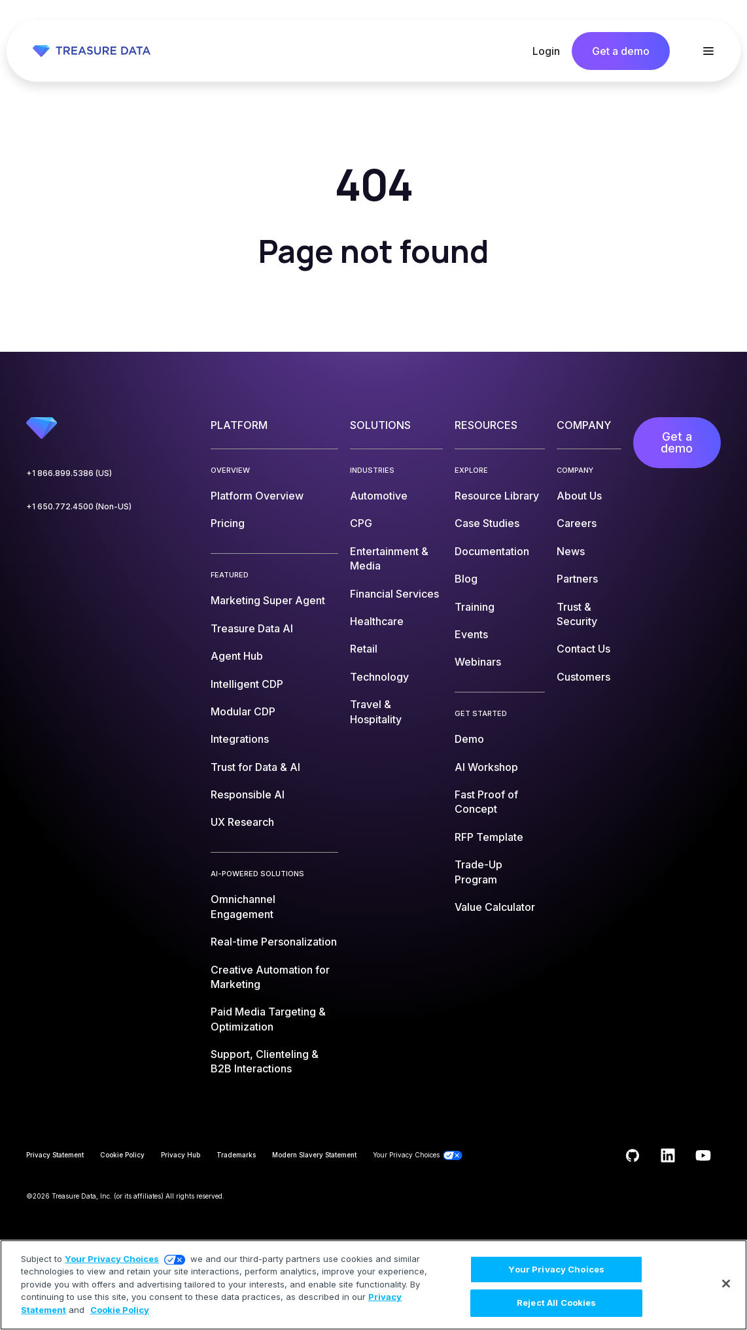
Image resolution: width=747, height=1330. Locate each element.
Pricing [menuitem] (228, 523)
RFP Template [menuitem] (489, 837)
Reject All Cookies (556, 1302)
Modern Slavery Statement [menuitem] (314, 1155)
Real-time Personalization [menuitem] (274, 941)
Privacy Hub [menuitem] (180, 1155)
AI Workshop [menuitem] (486, 767)
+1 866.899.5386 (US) (69, 473)
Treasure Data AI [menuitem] (252, 628)
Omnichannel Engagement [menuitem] (243, 906)
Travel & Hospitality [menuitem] (376, 711)
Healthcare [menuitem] (377, 621)
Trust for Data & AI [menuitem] (255, 767)
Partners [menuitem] (577, 578)
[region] (373, 1285)
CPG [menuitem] (361, 523)
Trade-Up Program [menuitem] (478, 871)
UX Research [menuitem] (242, 821)
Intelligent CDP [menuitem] (247, 684)
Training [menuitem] (475, 606)
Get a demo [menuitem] (677, 442)
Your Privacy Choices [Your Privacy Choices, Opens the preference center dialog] (556, 1269)
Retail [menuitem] (363, 648)
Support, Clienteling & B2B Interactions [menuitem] (265, 1061)
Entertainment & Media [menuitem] (389, 558)
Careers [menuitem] (577, 523)
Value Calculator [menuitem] (495, 906)
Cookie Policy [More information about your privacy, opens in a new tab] (119, 1309)
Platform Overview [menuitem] (257, 495)
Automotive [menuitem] (379, 495)
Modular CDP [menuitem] (243, 711)
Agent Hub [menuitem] (237, 655)
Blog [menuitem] (466, 578)
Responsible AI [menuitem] (248, 794)
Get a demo (621, 51)
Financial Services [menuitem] (394, 593)
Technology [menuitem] (379, 676)
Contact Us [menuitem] (583, 648)
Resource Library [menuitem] (497, 495)
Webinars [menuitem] (478, 661)
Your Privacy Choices (112, 1258)
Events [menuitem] (471, 634)
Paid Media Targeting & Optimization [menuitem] (268, 1018)
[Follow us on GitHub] (632, 1155)
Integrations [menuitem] (240, 738)
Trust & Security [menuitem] (577, 614)
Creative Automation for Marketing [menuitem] (270, 977)
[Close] (726, 1283)
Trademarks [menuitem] (236, 1155)
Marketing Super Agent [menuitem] (268, 600)
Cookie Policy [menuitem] (122, 1155)
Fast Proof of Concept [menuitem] (486, 801)
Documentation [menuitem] (492, 551)
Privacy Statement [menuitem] (55, 1155)
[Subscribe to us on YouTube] (703, 1155)
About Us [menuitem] (579, 495)
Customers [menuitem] (583, 676)
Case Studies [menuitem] (487, 523)
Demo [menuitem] (469, 738)
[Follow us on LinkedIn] (668, 1155)
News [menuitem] (571, 551)
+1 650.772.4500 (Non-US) (78, 506)
